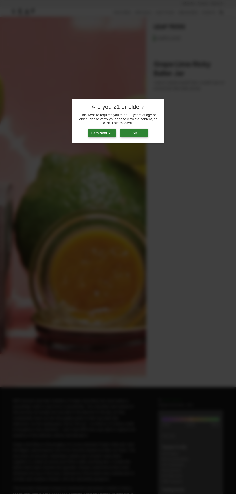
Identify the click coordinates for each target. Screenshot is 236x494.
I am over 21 (102, 133)
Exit (134, 133)
